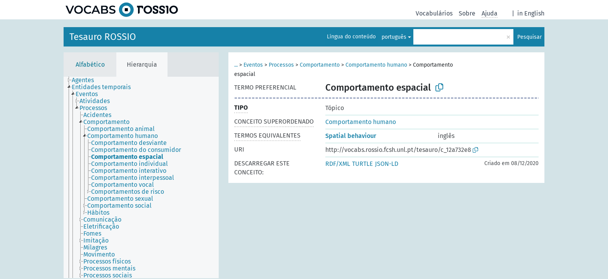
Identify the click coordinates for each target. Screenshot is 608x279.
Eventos (253, 65)
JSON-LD (386, 163)
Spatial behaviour (350, 136)
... (236, 65)
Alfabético (90, 64)
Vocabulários (434, 13)
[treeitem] (86, 80)
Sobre (467, 13)
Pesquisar (529, 37)
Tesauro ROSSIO (102, 36)
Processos (281, 65)
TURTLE (362, 163)
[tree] (141, 177)
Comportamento (320, 65)
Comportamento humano (376, 65)
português (394, 37)
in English (530, 13)
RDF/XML (337, 163)
